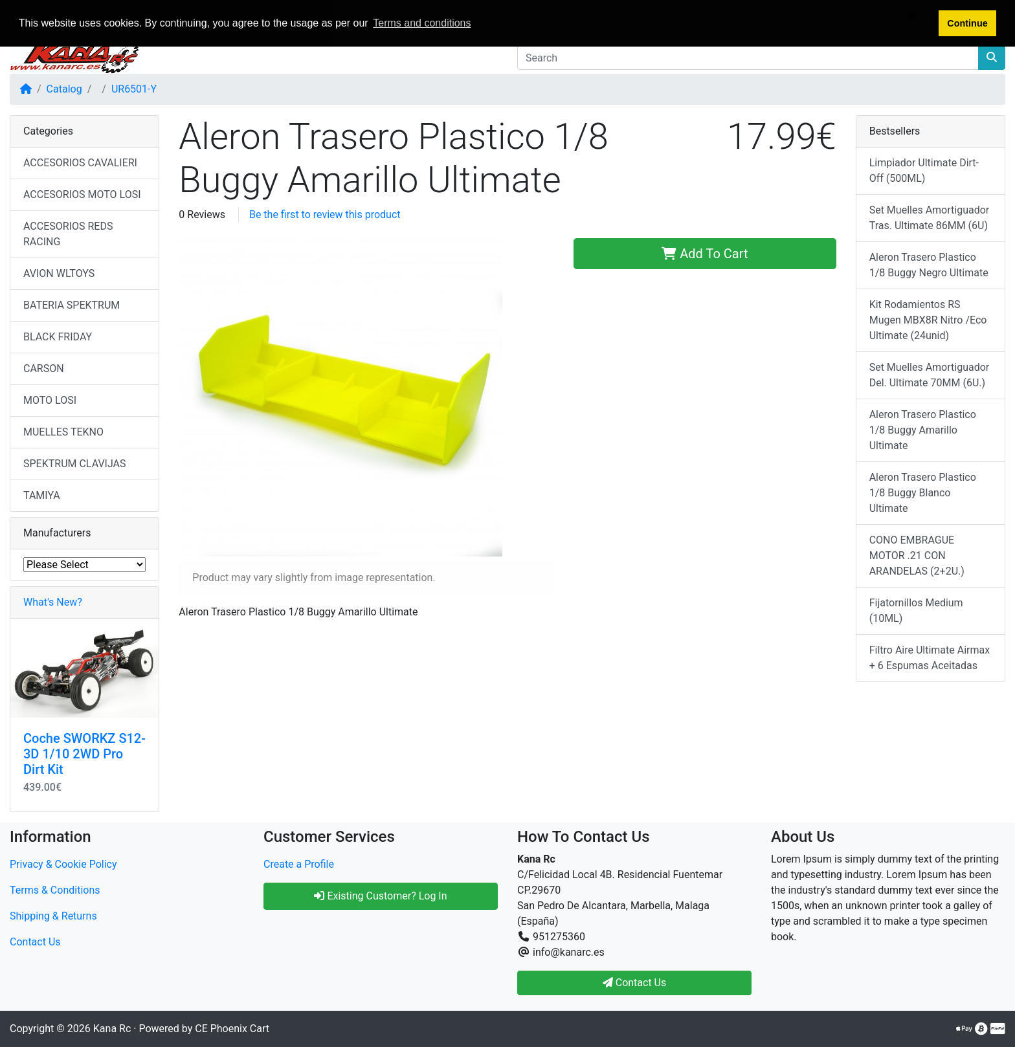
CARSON (43, 368)
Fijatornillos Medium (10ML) (916, 610)
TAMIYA (41, 495)
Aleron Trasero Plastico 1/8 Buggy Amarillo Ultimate (922, 430)
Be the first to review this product (325, 214)
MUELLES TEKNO (63, 432)
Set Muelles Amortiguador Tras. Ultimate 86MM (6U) (929, 218)
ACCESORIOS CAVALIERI (80, 163)
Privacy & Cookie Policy (63, 864)
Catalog (64, 89)
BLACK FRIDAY (57, 337)
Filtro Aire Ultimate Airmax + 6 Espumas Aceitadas (929, 658)
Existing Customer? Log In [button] (380, 896)
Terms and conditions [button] (422, 22)
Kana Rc (112, 1028)
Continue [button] (967, 23)
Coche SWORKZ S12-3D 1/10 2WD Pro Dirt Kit (84, 754)
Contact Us (35, 942)
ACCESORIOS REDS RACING (68, 234)
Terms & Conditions (55, 890)
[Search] (748, 57)
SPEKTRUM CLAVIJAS (74, 463)
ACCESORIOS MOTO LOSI (82, 194)
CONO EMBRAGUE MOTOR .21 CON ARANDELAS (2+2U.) (917, 555)
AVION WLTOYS (59, 273)
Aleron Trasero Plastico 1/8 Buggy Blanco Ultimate (922, 492)
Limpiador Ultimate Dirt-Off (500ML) (924, 170)
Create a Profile (298, 864)
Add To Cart (705, 253)
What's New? (52, 602)
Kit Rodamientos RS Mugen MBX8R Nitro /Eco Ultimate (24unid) (928, 320)
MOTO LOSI (49, 400)
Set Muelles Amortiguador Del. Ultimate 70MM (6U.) (929, 375)
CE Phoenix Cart (232, 1028)
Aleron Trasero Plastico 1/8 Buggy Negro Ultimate (928, 265)
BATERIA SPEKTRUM (71, 305)
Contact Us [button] (635, 982)
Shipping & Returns (53, 916)
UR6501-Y (134, 89)
